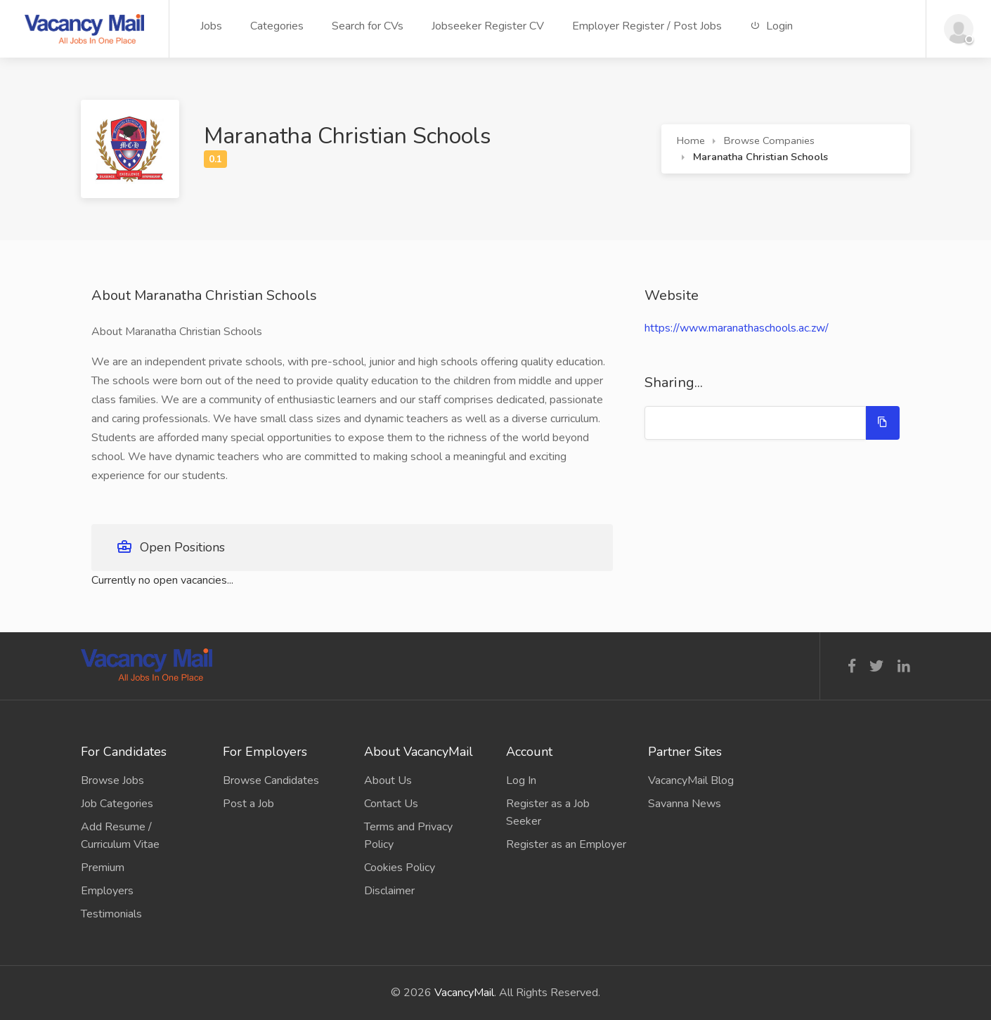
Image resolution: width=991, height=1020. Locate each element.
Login (771, 26)
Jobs (211, 26)
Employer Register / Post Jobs (647, 26)
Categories (277, 26)
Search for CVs (367, 26)
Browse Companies (769, 140)
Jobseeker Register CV (488, 26)
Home (691, 140)
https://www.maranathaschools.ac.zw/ (737, 328)
